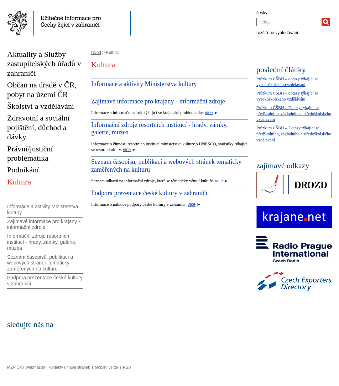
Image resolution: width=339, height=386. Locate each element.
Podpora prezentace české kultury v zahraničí (149, 193)
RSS (127, 367)
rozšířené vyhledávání (277, 33)
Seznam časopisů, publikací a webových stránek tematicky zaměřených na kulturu (40, 263)
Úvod (96, 52)
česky (261, 12)
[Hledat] (326, 22)
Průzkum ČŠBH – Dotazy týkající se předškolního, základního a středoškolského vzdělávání (293, 113)
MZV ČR (14, 367)
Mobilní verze (106, 367)
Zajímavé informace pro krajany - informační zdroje (158, 101)
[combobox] (289, 22)
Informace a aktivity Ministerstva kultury (144, 83)
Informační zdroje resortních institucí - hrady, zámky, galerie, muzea (42, 242)
